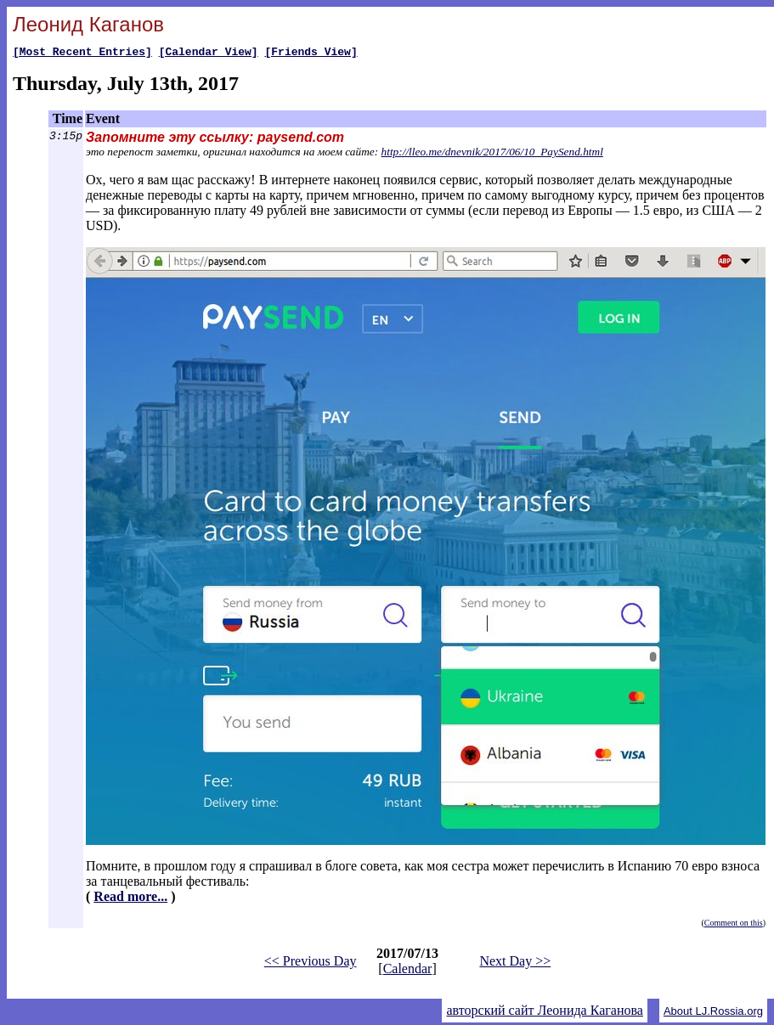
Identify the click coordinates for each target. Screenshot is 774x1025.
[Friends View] (310, 53)
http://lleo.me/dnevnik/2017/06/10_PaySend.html (492, 154)
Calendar (407, 971)
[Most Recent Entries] (82, 53)
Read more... (130, 899)
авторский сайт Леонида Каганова (544, 1012)
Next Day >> (515, 963)
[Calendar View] (208, 53)
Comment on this (733, 925)
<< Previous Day (310, 963)
